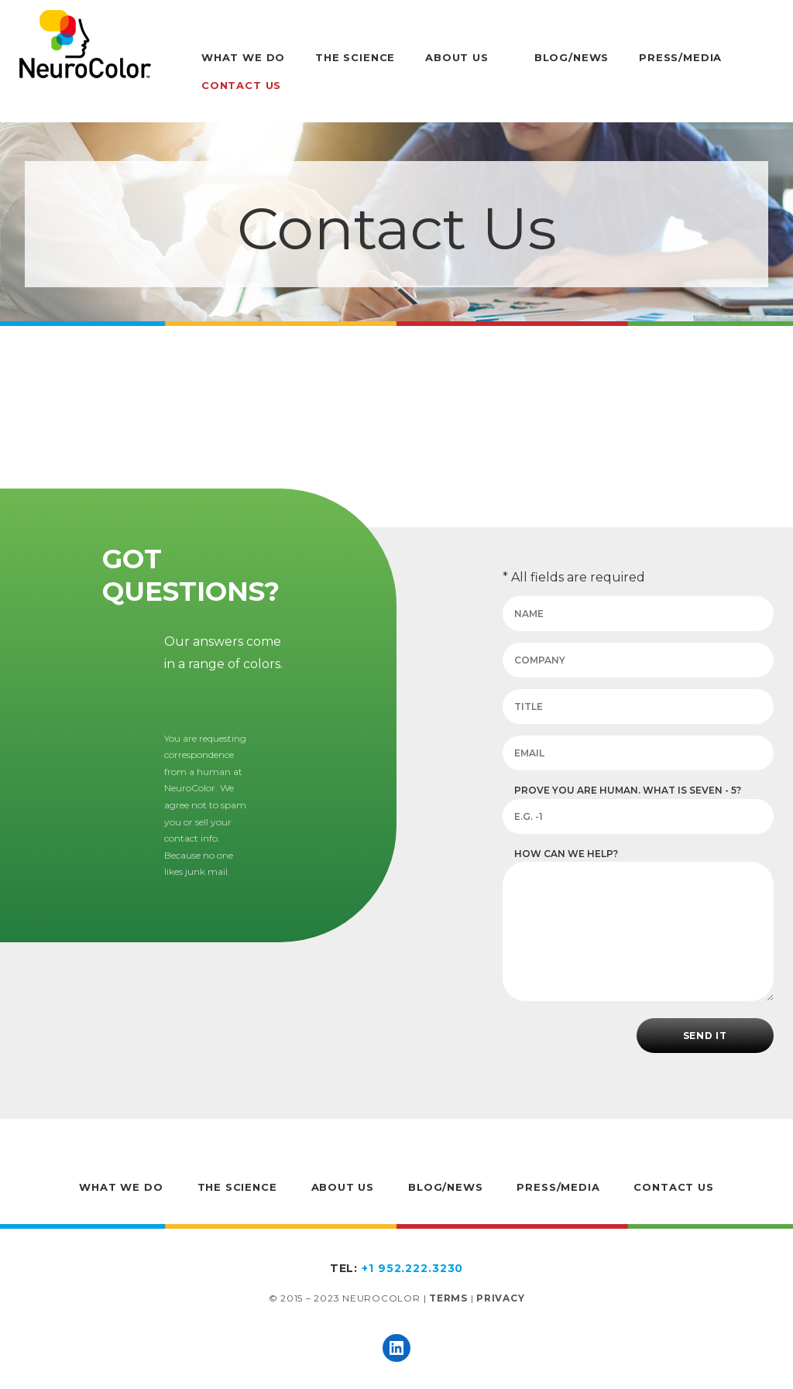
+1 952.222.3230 (412, 1268)
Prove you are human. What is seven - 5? (627, 790)
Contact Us (241, 85)
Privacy (500, 1298)
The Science (355, 57)
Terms (448, 1298)
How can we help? (566, 853)
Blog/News (571, 57)
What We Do (243, 57)
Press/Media (680, 57)
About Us (457, 57)
